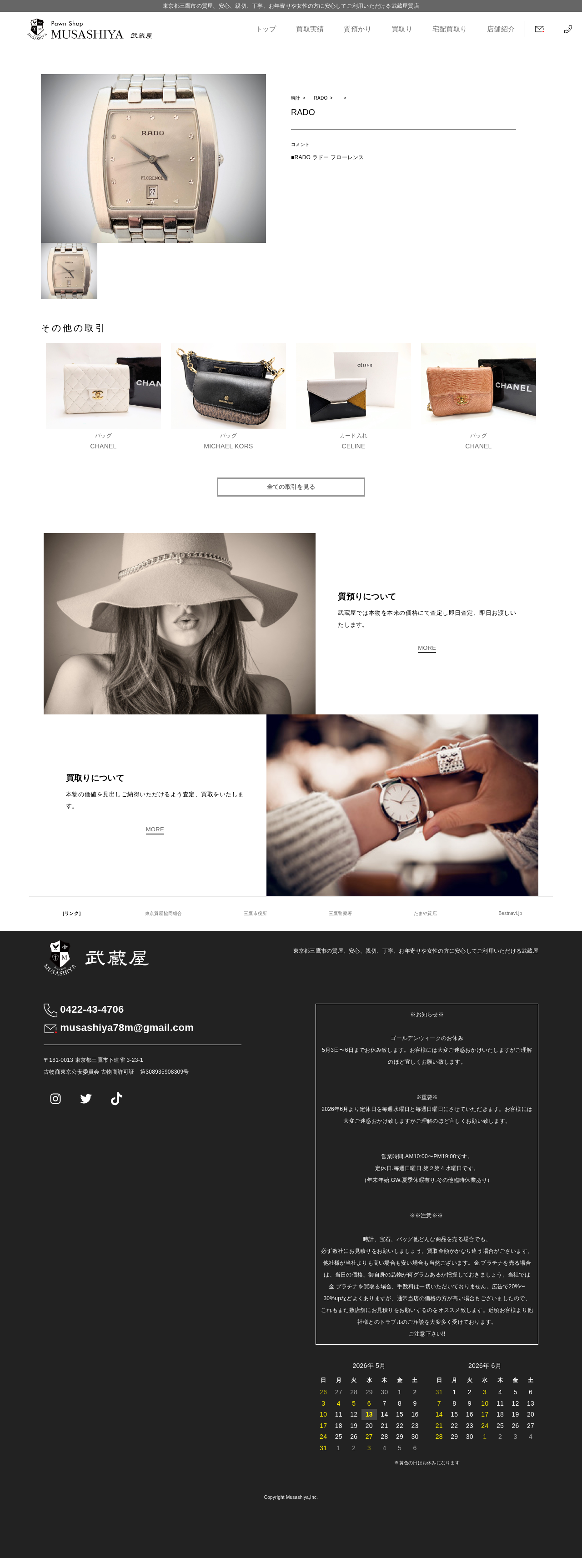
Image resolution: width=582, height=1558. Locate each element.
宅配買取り (449, 29)
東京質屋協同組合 (163, 913)
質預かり (357, 29)
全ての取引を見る (291, 486)
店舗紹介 (501, 29)
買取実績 (310, 29)
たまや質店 (425, 913)
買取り (401, 29)
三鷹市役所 (255, 913)
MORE (427, 647)
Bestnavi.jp (510, 913)
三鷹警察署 (340, 913)
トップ (266, 29)
